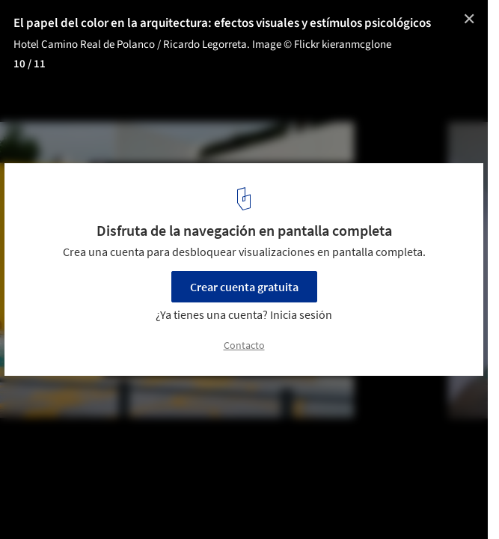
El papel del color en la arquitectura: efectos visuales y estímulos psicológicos (222, 23)
